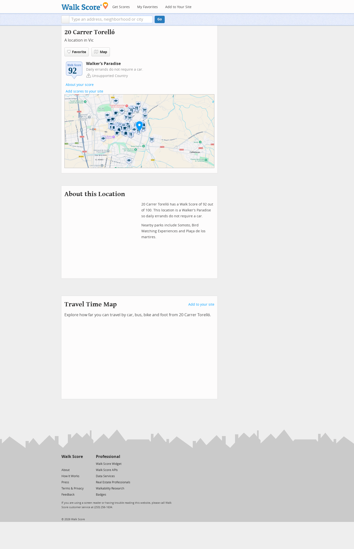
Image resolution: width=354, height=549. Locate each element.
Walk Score (72, 456)
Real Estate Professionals (113, 482)
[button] (65, 19)
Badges (101, 494)
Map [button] (100, 52)
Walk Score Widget (108, 464)
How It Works (70, 476)
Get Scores (121, 7)
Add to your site (201, 304)
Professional (108, 456)
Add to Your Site (178, 7)
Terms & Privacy (72, 488)
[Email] (79, 463)
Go (159, 19)
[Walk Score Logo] (84, 6)
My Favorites (147, 7)
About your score (80, 85)
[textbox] (111, 19)
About (65, 470)
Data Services (105, 476)
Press (65, 482)
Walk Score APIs (107, 470)
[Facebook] (72, 463)
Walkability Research (110, 488)
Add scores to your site (84, 91)
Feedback (67, 494)
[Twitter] (64, 463)
